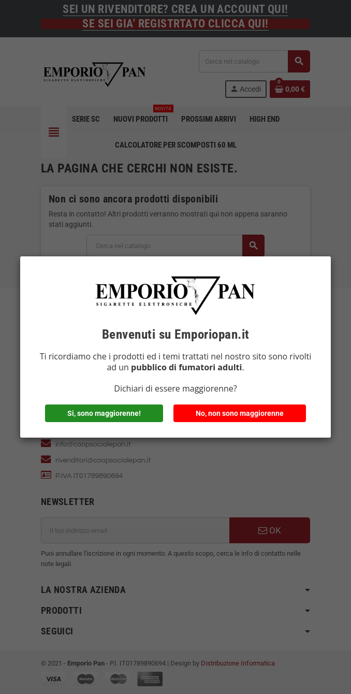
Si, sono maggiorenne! (104, 413)
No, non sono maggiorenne (240, 413)
